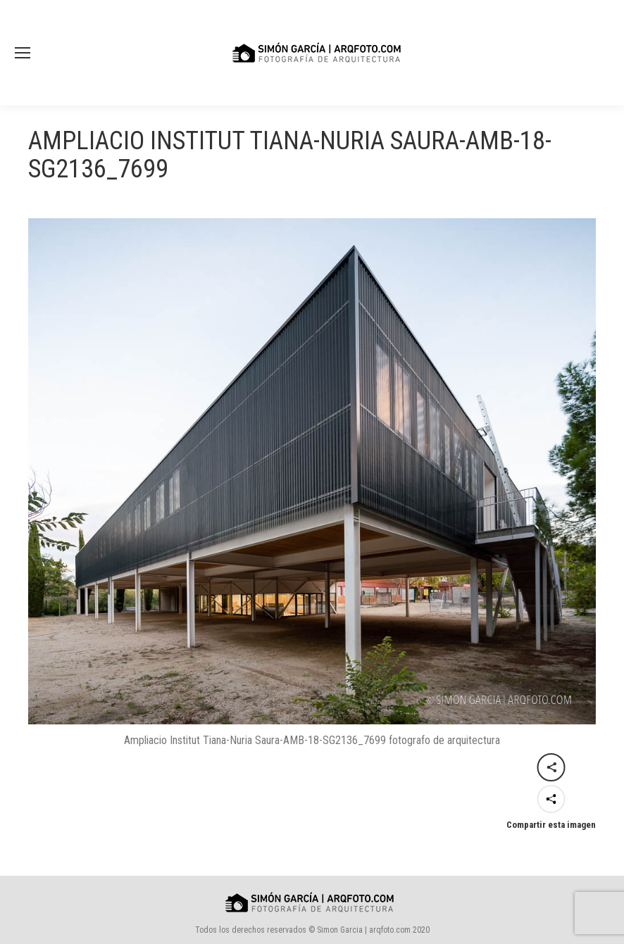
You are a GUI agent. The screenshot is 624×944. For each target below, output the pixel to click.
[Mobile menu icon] (22, 52)
